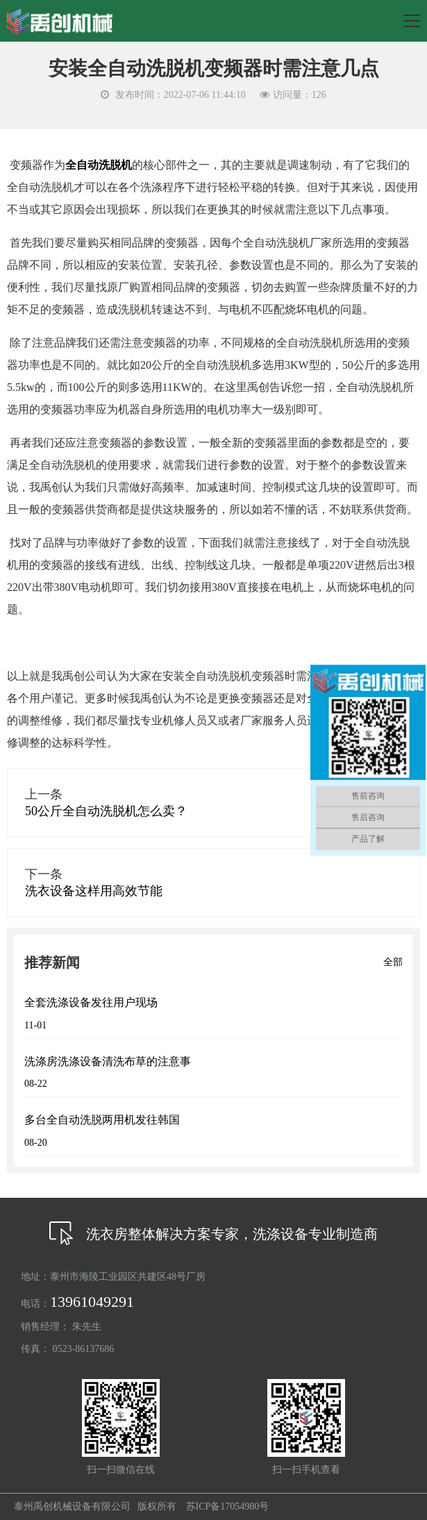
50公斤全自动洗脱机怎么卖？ (106, 811)
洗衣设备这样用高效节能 (93, 891)
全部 (393, 962)
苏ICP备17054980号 (227, 1506)
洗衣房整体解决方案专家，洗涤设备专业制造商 (213, 1234)
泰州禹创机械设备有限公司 (72, 1506)
